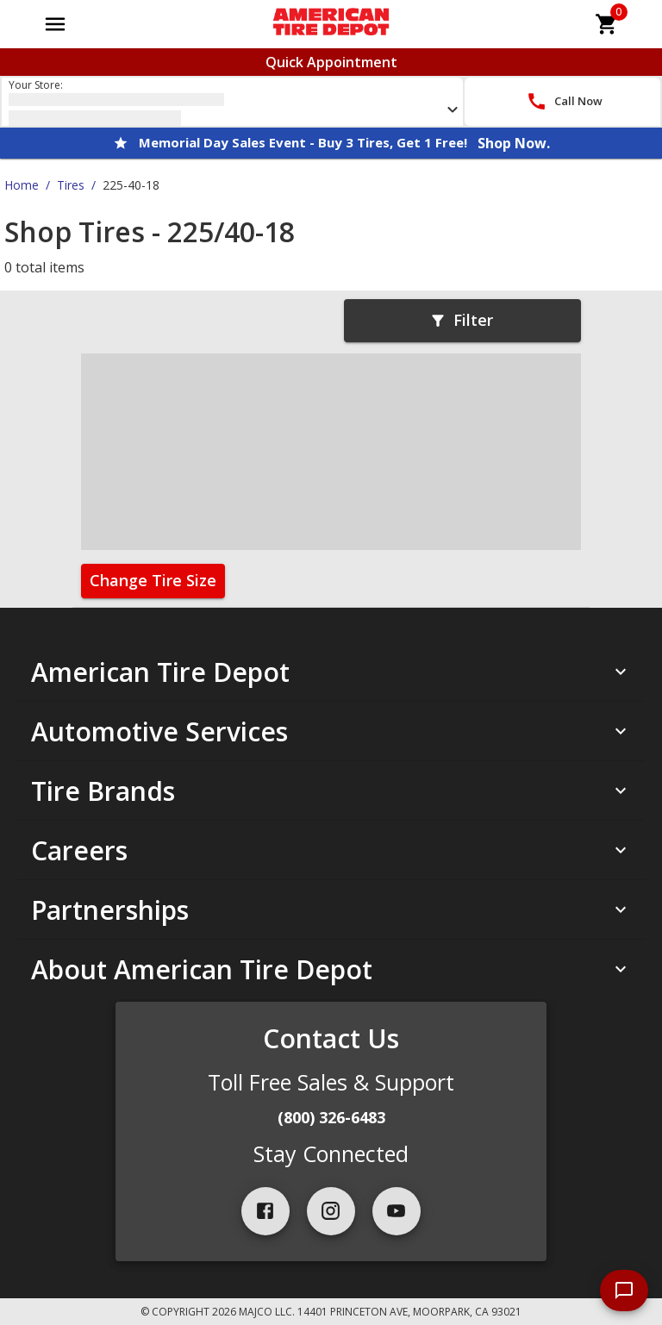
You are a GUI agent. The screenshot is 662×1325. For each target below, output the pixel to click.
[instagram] (331, 1211)
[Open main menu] (55, 24)
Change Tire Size (153, 580)
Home (21, 185)
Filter (461, 319)
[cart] (607, 24)
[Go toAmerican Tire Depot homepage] (330, 24)
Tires (70, 185)
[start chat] (624, 1290)
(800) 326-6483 (331, 1117)
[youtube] (396, 1211)
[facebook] (265, 1211)
